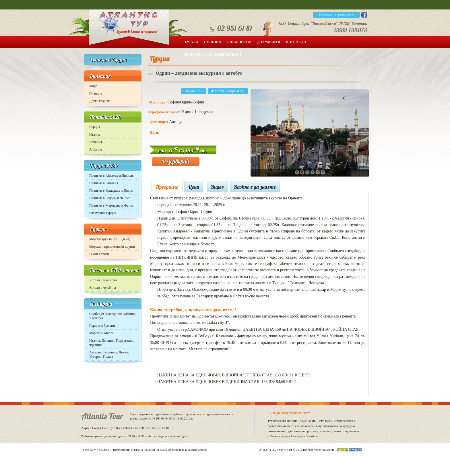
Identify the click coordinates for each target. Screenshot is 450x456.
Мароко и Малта (101, 333)
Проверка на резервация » (336, 14)
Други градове (99, 101)
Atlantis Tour (102, 416)
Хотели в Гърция (108, 59)
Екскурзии (101, 304)
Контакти (296, 42)
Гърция (94, 127)
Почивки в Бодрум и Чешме (109, 198)
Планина (95, 93)
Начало (190, 42)
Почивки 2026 (105, 117)
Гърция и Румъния (103, 326)
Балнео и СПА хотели (114, 270)
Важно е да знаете (255, 187)
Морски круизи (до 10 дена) (109, 239)
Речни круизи (99, 254)
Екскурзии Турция (102, 213)
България (100, 76)
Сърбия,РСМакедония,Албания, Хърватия (112, 316)
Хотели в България (103, 280)
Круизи (98, 229)
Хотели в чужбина (102, 288)
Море (93, 86)
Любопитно (239, 42)
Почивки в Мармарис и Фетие (111, 205)
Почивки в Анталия (103, 183)
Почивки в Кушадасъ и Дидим (111, 190)
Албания (95, 149)
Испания (95, 142)
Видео (217, 187)
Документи (268, 42)
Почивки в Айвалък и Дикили (111, 176)
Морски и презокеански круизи (112, 247)
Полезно (212, 42)
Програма (167, 187)
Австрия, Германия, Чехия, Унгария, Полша (109, 354)
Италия (94, 134)
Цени (193, 187)
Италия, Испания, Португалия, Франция (111, 342)
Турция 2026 (104, 165)
